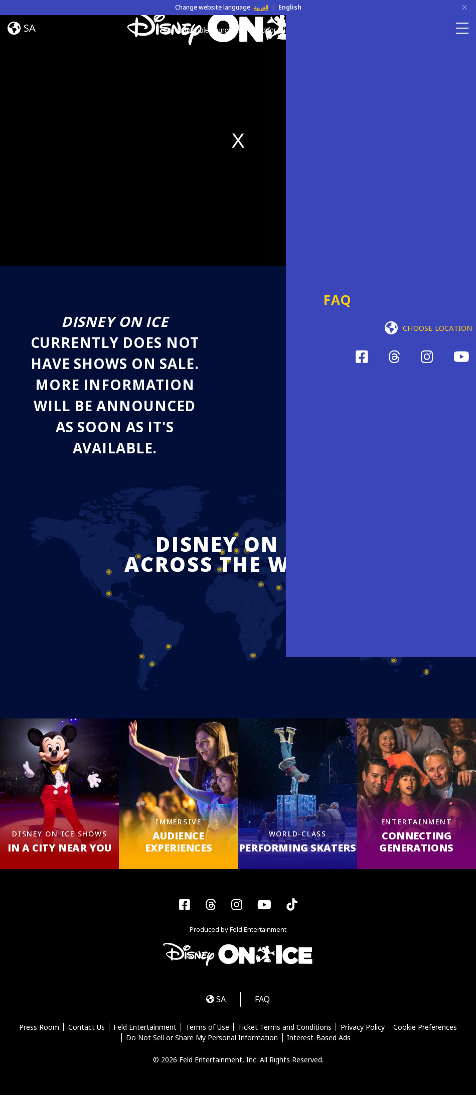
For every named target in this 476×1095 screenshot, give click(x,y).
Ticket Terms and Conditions (285, 1028)
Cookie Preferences (426, 1028)
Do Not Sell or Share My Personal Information (202, 1039)
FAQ (264, 1000)
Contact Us (85, 1028)
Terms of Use (207, 1028)
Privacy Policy (364, 1028)
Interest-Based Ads (319, 1039)
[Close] (464, 8)
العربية (261, 7)
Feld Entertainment (144, 1028)
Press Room (38, 1028)
